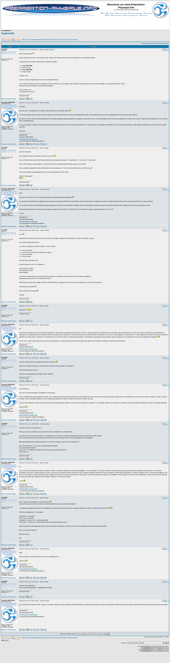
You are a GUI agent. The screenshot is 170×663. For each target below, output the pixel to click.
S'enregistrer (148, 13)
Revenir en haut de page (9, 98)
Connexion (143, 15)
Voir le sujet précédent (148, 43)
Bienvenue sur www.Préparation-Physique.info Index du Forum (40, 39)
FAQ (103, 13)
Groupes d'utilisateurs (135, 13)
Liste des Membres (121, 13)
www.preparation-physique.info (28, 139)
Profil (107, 15)
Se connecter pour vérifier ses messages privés (125, 15)
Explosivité (7, 33)
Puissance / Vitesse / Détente (69, 39)
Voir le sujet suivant (162, 43)
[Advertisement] (44, 23)
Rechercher (110, 13)
